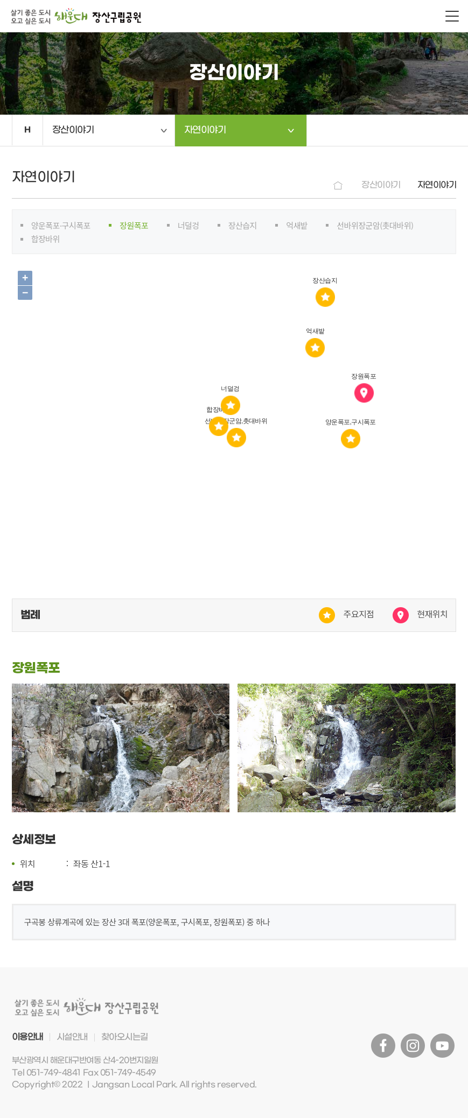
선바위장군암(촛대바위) (375, 225)
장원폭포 (134, 225)
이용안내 (27, 1037)
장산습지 (242, 225)
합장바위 (45, 238)
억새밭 (297, 225)
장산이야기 (73, 130)
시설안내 (72, 1037)
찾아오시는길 (124, 1037)
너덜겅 (188, 225)
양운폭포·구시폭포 (60, 225)
